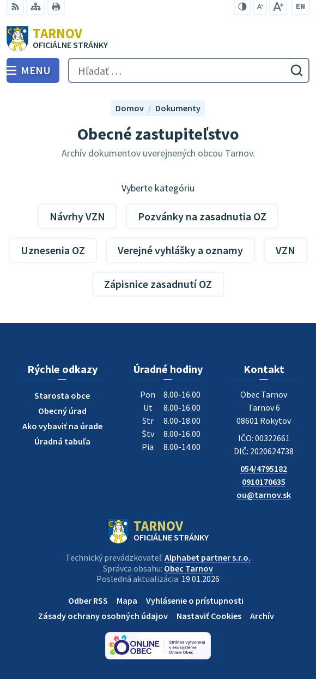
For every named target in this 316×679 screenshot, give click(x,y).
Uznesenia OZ (53, 250)
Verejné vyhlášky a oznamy (180, 250)
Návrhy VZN (77, 216)
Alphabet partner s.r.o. (208, 557)
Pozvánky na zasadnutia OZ (202, 216)
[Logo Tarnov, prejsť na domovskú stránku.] (158, 38)
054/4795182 (263, 468)
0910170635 (263, 481)
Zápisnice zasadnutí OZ (158, 284)
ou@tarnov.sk (263, 494)
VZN (285, 250)
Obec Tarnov (188, 568)
